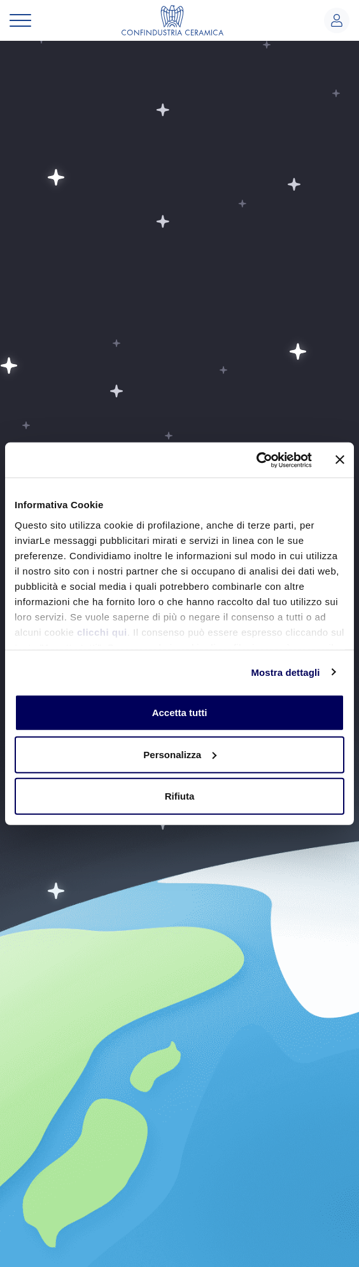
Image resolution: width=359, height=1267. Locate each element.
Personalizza (179, 754)
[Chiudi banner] (339, 459)
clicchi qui (102, 631)
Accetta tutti (180, 712)
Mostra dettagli (285, 671)
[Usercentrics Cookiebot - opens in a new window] (256, 459)
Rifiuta (180, 796)
